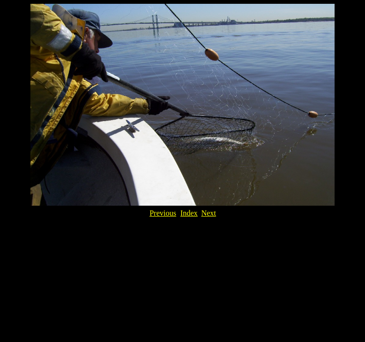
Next (208, 213)
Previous (163, 213)
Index (188, 213)
